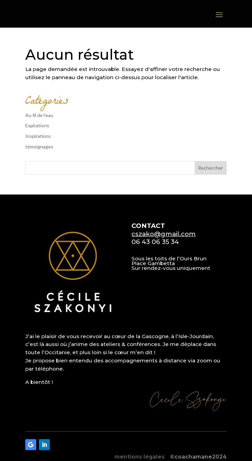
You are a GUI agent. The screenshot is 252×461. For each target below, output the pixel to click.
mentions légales (139, 456)
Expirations (37, 125)
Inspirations (38, 136)
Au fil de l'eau (39, 115)
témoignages (39, 146)
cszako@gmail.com (163, 234)
